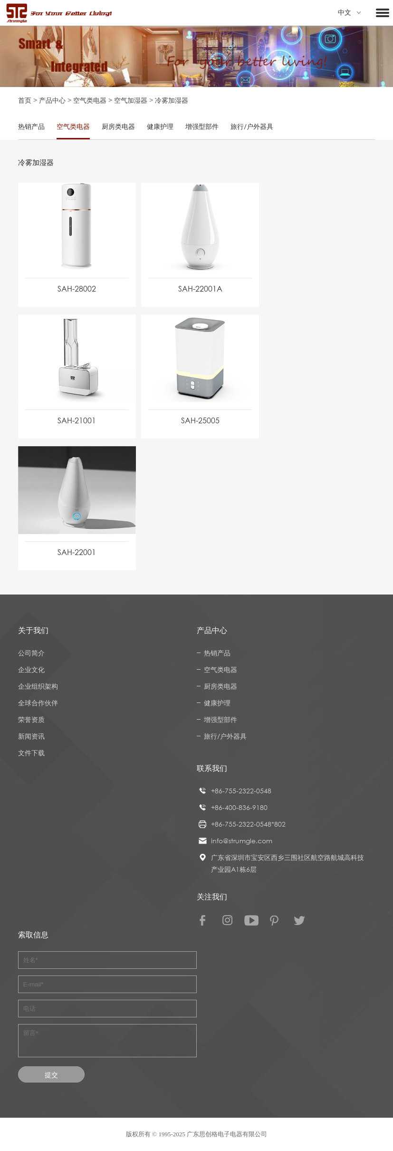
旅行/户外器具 (251, 126)
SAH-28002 (77, 288)
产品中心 (52, 100)
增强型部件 (202, 126)
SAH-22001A (200, 288)
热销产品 (31, 126)
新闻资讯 (31, 736)
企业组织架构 (38, 686)
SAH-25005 (200, 420)
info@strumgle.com (241, 841)
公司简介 (31, 653)
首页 (24, 100)
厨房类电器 (118, 126)
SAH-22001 (77, 552)
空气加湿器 (130, 100)
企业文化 (31, 669)
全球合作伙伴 (38, 703)
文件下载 (31, 753)
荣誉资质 (31, 719)
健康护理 (160, 126)
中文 (349, 12)
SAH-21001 (77, 420)
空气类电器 (89, 100)
